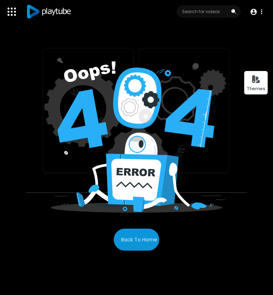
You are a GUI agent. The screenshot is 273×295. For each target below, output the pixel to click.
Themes (256, 83)
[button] (256, 12)
